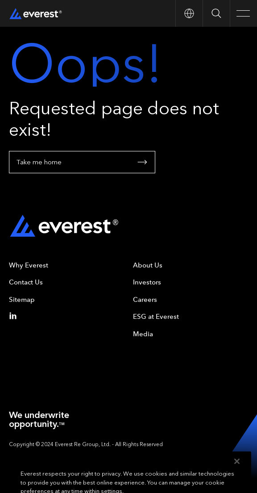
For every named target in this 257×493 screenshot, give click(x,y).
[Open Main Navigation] (243, 13)
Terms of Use (25, 457)
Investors (147, 282)
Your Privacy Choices (112, 457)
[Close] (237, 472)
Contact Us (26, 282)
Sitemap (22, 300)
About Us (147, 265)
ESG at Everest (156, 317)
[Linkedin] (15, 316)
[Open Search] (216, 13)
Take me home (82, 162)
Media (143, 334)
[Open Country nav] (189, 13)
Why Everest (28, 265)
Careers (145, 300)
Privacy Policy (64, 457)
